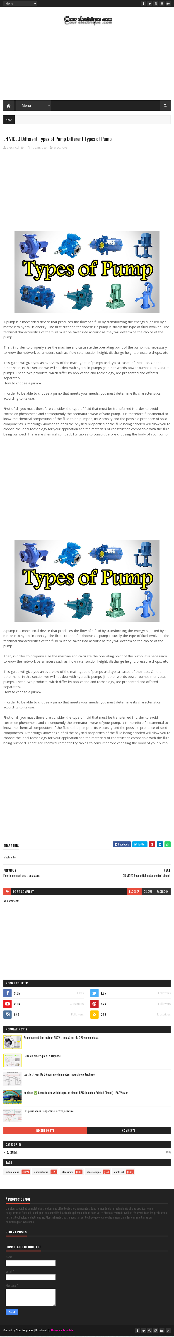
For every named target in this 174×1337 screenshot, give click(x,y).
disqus (148, 892)
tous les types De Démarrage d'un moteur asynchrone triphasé (59, 1075)
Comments (128, 1131)
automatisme (41, 1173)
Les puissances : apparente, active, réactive (49, 1111)
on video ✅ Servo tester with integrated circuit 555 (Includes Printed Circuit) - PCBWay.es (76, 1093)
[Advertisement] (87, 64)
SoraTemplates (24, 1331)
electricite (60, 148)
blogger (134, 892)
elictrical (12, 1153)
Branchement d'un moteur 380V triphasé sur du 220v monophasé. (61, 1038)
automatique (12, 1173)
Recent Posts (45, 1131)
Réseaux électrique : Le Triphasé (42, 1056)
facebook (162, 892)
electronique (94, 1173)
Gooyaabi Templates (63, 1331)
